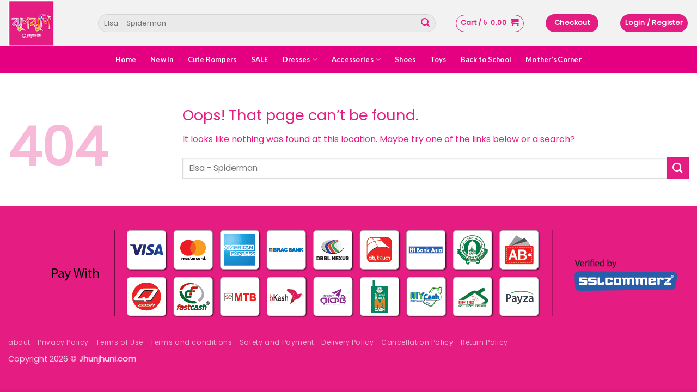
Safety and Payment (277, 342)
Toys (438, 59)
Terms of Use (119, 342)
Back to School (486, 59)
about (19, 342)
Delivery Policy (347, 342)
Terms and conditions (191, 342)
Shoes (405, 59)
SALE (259, 59)
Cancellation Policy (417, 342)
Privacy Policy (63, 342)
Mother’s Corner (553, 59)
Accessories (356, 59)
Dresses (300, 59)
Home (125, 59)
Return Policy (484, 342)
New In (162, 59)
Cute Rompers (212, 59)
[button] (490, 23)
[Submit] (425, 23)
